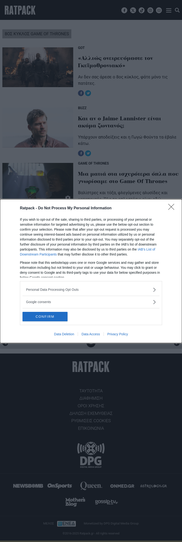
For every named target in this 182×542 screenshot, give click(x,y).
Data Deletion (64, 334)
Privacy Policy (117, 334)
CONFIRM (45, 316)
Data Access (91, 334)
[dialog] (91, 271)
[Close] (172, 208)
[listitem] (91, 289)
